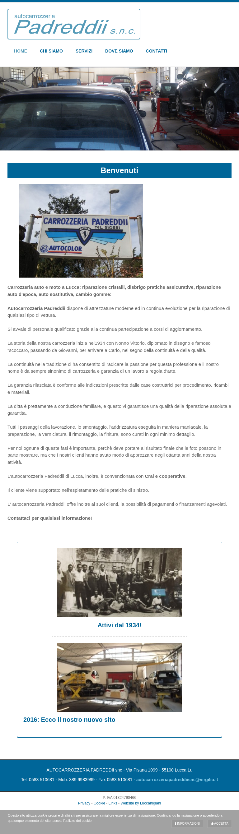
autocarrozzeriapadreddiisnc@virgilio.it (177, 779)
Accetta (219, 823)
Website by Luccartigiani (140, 803)
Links (113, 803)
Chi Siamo (51, 50)
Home (20, 50)
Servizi (84, 50)
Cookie (99, 803)
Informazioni (187, 823)
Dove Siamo (119, 50)
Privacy (84, 803)
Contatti (156, 50)
